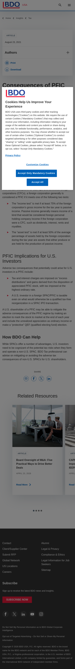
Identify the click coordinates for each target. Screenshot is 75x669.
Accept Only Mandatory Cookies (36, 173)
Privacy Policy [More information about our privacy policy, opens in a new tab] (12, 155)
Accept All (38, 182)
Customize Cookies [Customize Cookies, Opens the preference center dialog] (37, 164)
